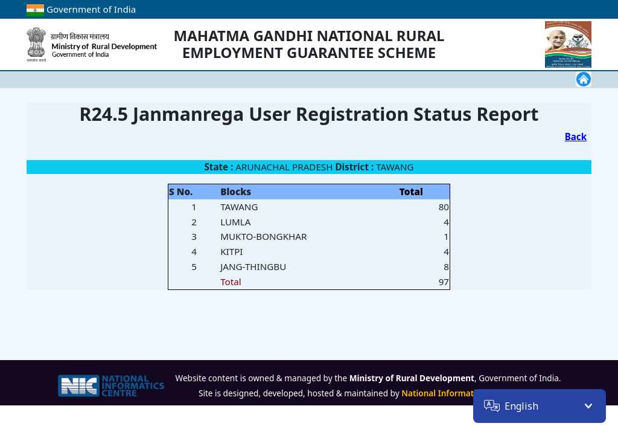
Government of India (81, 9)
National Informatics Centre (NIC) (468, 393)
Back (576, 136)
